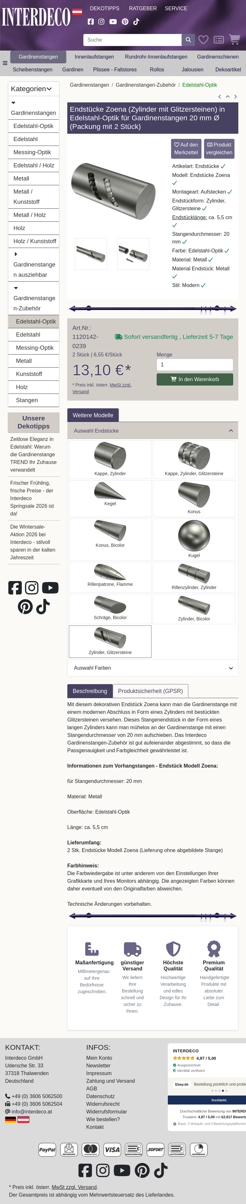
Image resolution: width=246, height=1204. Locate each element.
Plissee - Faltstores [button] (115, 69)
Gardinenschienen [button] (218, 57)
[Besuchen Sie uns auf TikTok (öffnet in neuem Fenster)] (136, 21)
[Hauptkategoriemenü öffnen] (5, 63)
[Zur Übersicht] (227, 97)
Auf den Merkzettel (186, 148)
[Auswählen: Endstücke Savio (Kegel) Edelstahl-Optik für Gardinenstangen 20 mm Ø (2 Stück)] (110, 498)
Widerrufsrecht (102, 1104)
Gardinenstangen (33, 107)
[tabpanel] (152, 804)
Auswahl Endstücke (153, 431)
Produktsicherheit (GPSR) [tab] (150, 691)
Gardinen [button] (72, 69)
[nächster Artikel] (235, 97)
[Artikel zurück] (220, 97)
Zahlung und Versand (110, 1081)
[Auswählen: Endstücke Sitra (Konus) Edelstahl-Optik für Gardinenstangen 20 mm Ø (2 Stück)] (194, 498)
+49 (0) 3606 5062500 (37, 1096)
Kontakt (94, 1127)
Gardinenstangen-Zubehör (34, 297)
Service (176, 8)
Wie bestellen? (103, 1119)
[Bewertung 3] (219, 1091)
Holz (19, 228)
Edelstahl (25, 139)
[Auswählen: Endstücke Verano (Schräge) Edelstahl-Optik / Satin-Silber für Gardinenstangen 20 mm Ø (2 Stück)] (110, 609)
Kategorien (31, 88)
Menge (164, 354)
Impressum (98, 1073)
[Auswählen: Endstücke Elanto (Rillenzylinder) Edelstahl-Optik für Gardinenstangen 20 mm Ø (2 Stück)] (194, 577)
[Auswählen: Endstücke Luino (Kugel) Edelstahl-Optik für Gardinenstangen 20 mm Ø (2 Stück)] (194, 539)
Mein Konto (99, 1058)
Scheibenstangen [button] (33, 69)
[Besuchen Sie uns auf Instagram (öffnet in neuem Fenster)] (101, 21)
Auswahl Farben (153, 668)
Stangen (27, 400)
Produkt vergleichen (219, 148)
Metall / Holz (29, 214)
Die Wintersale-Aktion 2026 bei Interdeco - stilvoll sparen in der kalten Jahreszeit (32, 542)
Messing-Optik (32, 152)
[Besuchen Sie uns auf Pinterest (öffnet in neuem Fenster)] (125, 21)
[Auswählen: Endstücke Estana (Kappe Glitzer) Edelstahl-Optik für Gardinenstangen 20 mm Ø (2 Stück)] (194, 459)
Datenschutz (100, 1096)
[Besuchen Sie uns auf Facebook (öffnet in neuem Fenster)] (90, 21)
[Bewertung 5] (226, 1091)
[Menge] (195, 365)
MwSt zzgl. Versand (74, 1187)
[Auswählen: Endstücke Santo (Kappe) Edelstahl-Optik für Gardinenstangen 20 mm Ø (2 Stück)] (110, 459)
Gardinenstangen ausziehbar (34, 263)
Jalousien (193, 69)
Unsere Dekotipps (34, 422)
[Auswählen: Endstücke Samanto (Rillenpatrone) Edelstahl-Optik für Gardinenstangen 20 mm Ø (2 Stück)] (110, 577)
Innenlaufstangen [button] (94, 57)
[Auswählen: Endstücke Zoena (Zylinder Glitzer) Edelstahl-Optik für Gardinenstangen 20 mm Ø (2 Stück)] (110, 642)
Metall (21, 178)
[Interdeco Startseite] (36, 16)
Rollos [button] (157, 69)
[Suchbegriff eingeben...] (132, 40)
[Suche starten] (188, 40)
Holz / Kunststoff (34, 241)
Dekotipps (104, 8)
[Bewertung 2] (216, 1091)
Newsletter (98, 1065)
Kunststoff (29, 374)
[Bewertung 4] (223, 1091)
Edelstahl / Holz (33, 165)
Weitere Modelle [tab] (93, 415)
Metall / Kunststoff (26, 196)
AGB (91, 1088)
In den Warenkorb (195, 379)
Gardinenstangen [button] (38, 57)
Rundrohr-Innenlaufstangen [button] (156, 57)
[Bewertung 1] (212, 1091)
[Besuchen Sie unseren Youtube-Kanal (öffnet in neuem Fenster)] (113, 21)
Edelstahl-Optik (33, 126)
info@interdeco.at (32, 1111)
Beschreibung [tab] (90, 691)
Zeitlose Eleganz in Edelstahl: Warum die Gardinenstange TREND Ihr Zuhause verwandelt (33, 454)
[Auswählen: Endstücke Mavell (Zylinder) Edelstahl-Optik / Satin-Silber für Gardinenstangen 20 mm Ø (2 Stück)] (194, 609)
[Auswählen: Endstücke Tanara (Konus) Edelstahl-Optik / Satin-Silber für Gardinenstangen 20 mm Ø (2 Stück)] (110, 539)
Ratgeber (143, 8)
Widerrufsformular (106, 1111)
